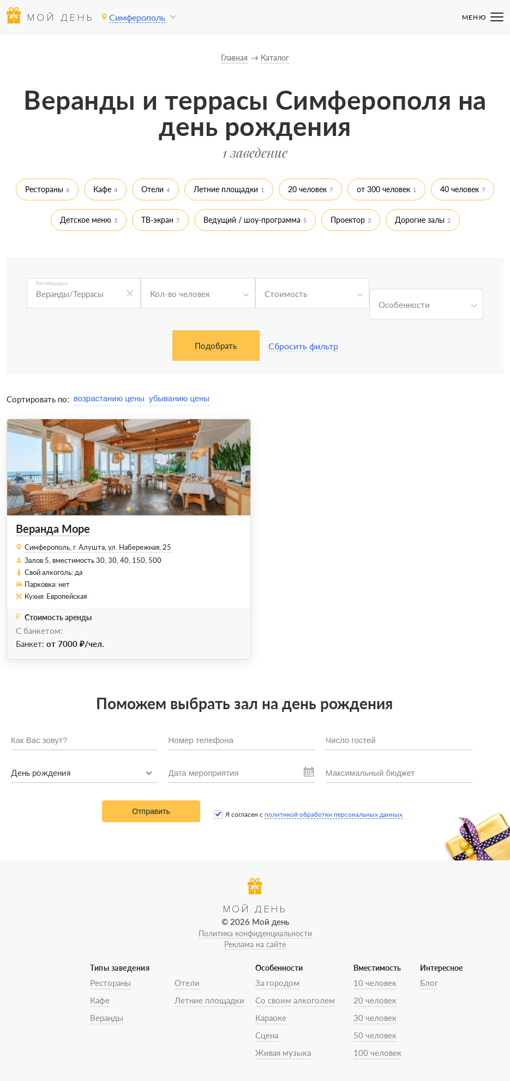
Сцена (266, 1035)
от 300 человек (383, 189)
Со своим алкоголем (295, 1000)
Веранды (106, 1018)
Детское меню (85, 219)
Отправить (151, 811)
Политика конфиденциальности (255, 933)
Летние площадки (226, 189)
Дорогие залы (420, 219)
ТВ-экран (157, 219)
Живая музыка (283, 1053)
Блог (429, 983)
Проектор (348, 219)
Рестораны (44, 189)
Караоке (270, 1018)
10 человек (375, 983)
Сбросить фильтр (303, 346)
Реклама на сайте (255, 944)
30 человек (375, 1018)
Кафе (102, 189)
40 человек (459, 189)
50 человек (375, 1035)
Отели (152, 189)
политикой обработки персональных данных (334, 814)
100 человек (377, 1053)
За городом (277, 983)
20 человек (307, 189)
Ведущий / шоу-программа (252, 219)
